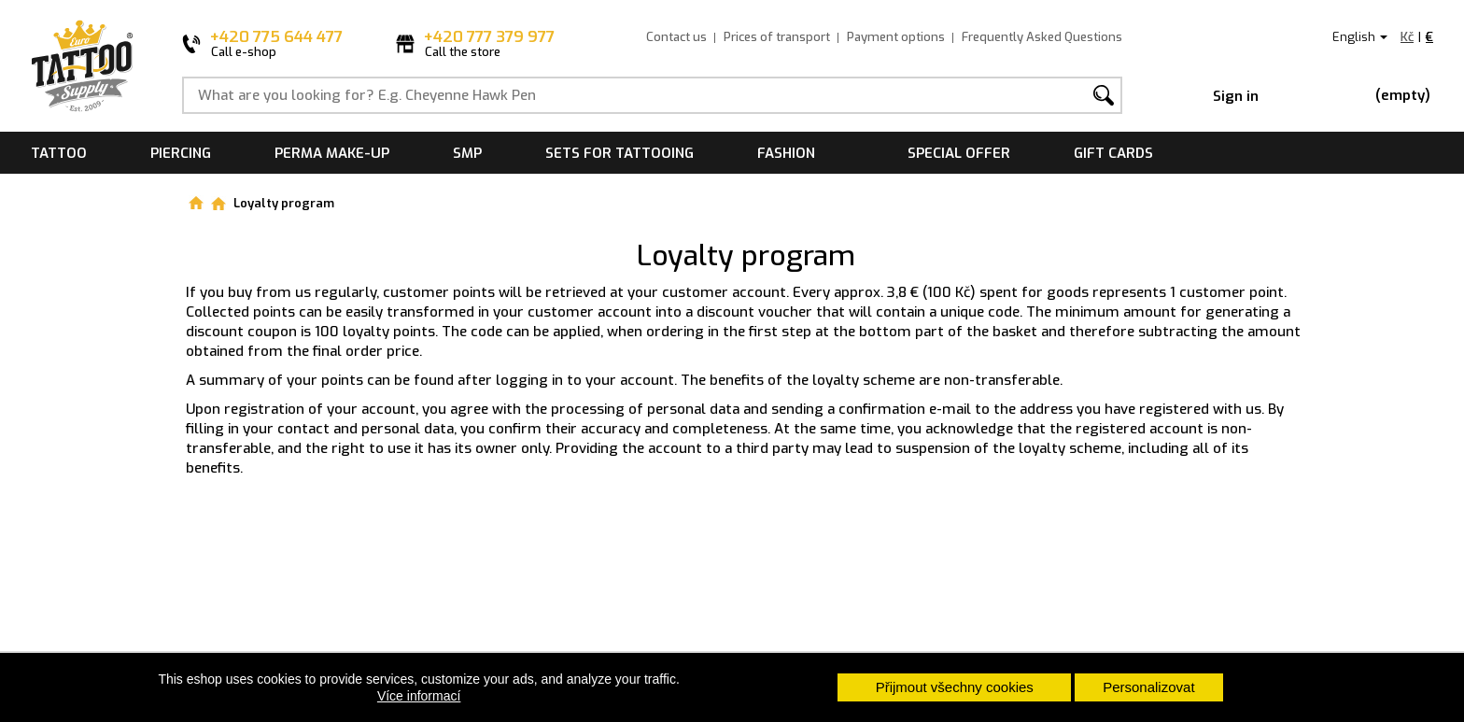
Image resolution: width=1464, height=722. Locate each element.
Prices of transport (777, 37)
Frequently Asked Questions (1042, 37)
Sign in (1236, 96)
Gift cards (1113, 153)
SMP (467, 153)
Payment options (896, 37)
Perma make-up (331, 153)
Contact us (676, 37)
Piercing (180, 153)
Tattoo (59, 153)
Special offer (959, 153)
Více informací (418, 695)
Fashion (786, 153)
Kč (1407, 37)
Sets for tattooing (619, 153)
